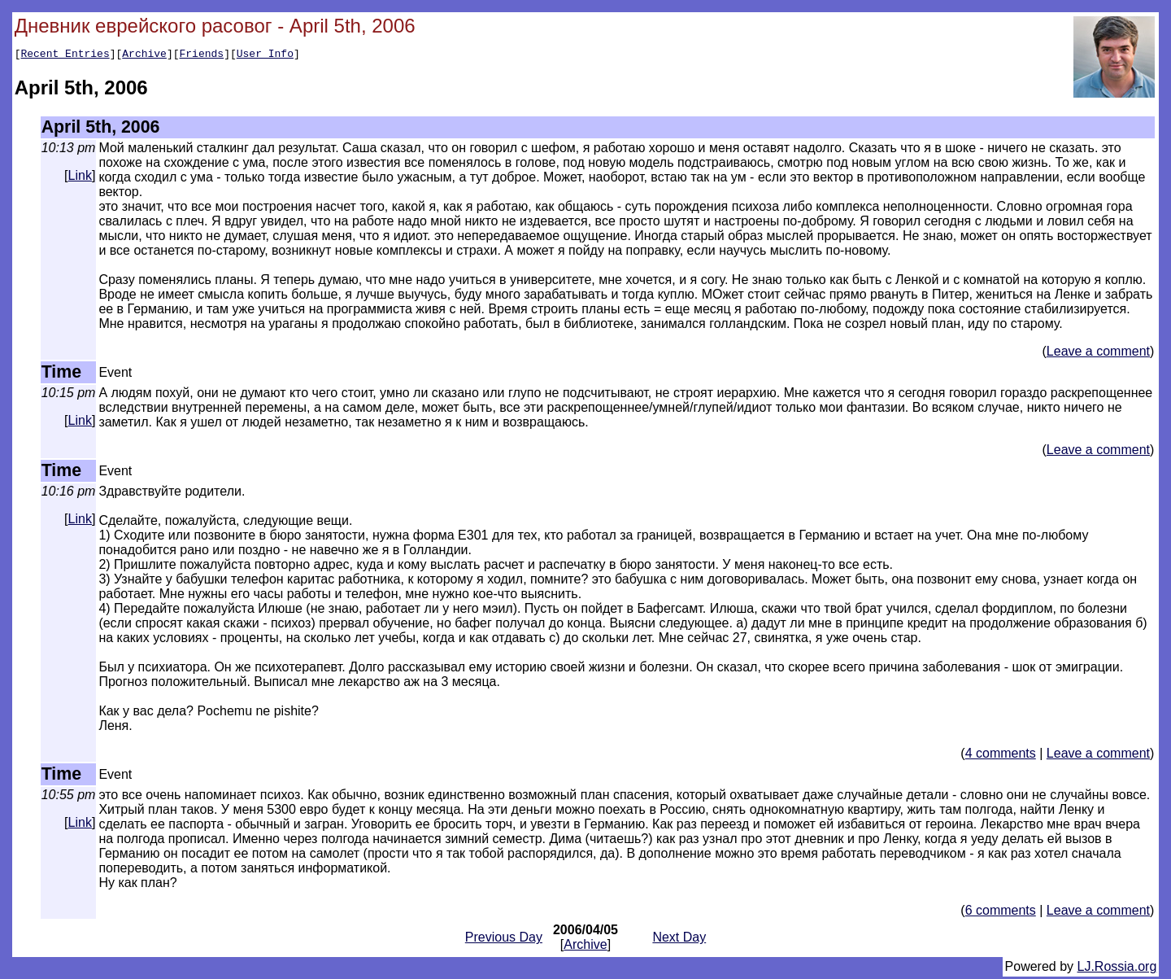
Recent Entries (64, 55)
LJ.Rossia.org (1117, 969)
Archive (144, 55)
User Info (265, 55)
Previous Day (503, 939)
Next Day (679, 939)
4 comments (1000, 756)
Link (80, 178)
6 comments (1000, 913)
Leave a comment (1098, 354)
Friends (202, 55)
